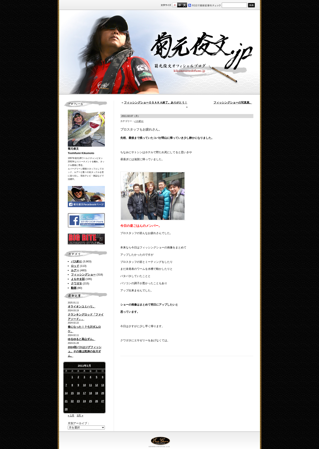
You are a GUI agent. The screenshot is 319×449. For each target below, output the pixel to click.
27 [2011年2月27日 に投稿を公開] (102, 401)
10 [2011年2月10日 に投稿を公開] (84, 385)
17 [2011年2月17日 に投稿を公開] (84, 393)
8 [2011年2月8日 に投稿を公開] (72, 385)
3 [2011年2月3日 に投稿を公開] (84, 377)
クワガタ (76, 283)
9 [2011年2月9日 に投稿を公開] (78, 385)
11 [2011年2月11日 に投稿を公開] (90, 385)
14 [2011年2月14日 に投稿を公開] (66, 393)
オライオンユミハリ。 (81, 306)
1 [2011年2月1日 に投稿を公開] (72, 377)
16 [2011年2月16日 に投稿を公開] (78, 393)
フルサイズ (184, 5)
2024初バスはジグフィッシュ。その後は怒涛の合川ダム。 (84, 352)
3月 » (80, 415)
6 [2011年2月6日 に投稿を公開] (102, 377)
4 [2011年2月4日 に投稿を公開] (90, 377)
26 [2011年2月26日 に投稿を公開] (96, 401)
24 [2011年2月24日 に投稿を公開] (84, 401)
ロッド (75, 265)
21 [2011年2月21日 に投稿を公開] (66, 401)
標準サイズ (174, 5)
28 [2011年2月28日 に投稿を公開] (66, 409)
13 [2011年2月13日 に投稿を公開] (102, 385)
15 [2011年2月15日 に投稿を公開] (72, 393)
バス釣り (76, 261)
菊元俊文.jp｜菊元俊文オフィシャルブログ (159, 52)
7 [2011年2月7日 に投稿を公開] (66, 385)
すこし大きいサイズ (179, 5)
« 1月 (71, 415)
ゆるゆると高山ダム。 (81, 339)
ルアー (75, 270)
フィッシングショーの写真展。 (233, 102)
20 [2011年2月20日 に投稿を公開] (102, 393)
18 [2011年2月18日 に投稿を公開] (90, 393)
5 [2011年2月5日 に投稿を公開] (96, 377)
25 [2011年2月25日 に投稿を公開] (90, 401)
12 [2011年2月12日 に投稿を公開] (96, 385)
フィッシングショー (83, 274)
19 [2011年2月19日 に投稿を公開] (96, 393)
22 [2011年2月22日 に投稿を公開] (72, 401)
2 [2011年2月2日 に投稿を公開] (78, 377)
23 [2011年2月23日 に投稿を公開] (78, 401)
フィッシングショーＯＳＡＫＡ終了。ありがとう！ (155, 102)
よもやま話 (78, 279)
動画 (73, 287)
